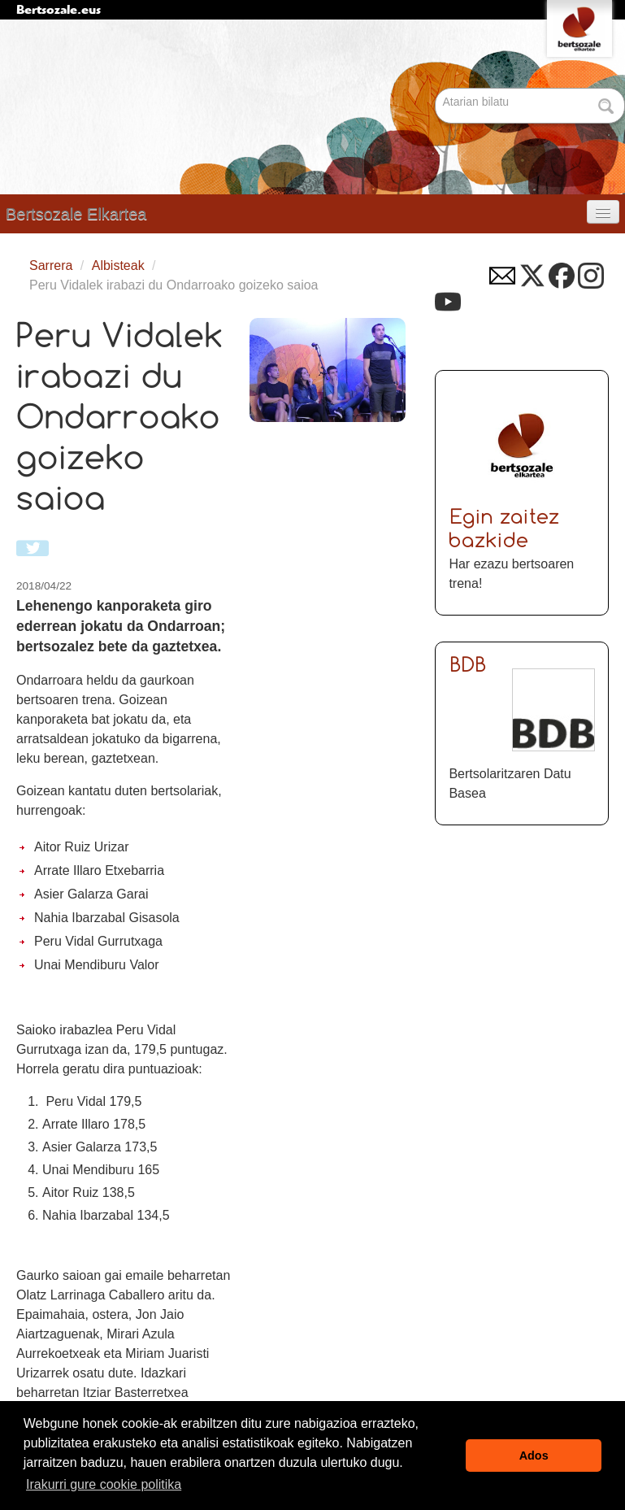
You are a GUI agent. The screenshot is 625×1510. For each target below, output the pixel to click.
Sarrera (50, 265)
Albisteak (118, 265)
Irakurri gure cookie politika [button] (103, 1484)
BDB (468, 666)
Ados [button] (534, 1455)
